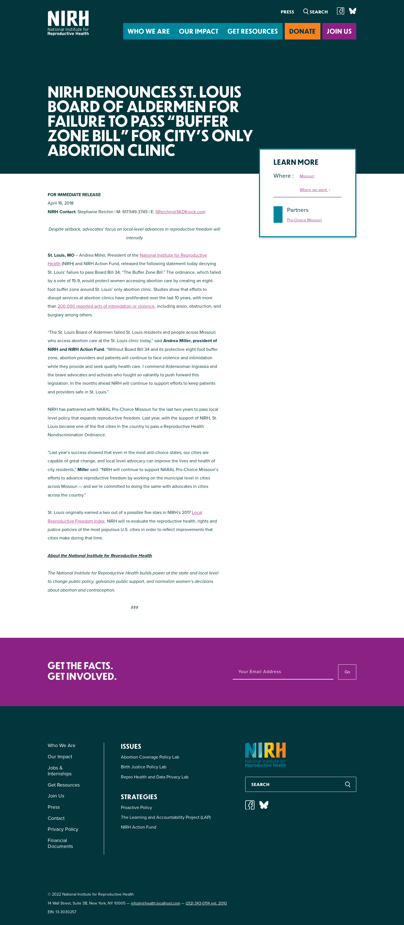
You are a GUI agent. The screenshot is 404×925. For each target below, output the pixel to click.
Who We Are (149, 31)
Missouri (307, 176)
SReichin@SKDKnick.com (180, 211)
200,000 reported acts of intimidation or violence (106, 306)
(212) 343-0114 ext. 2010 (206, 903)
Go (347, 672)
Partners (298, 209)
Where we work (315, 190)
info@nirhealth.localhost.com (155, 903)
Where (283, 175)
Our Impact (199, 31)
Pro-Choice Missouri (304, 220)
